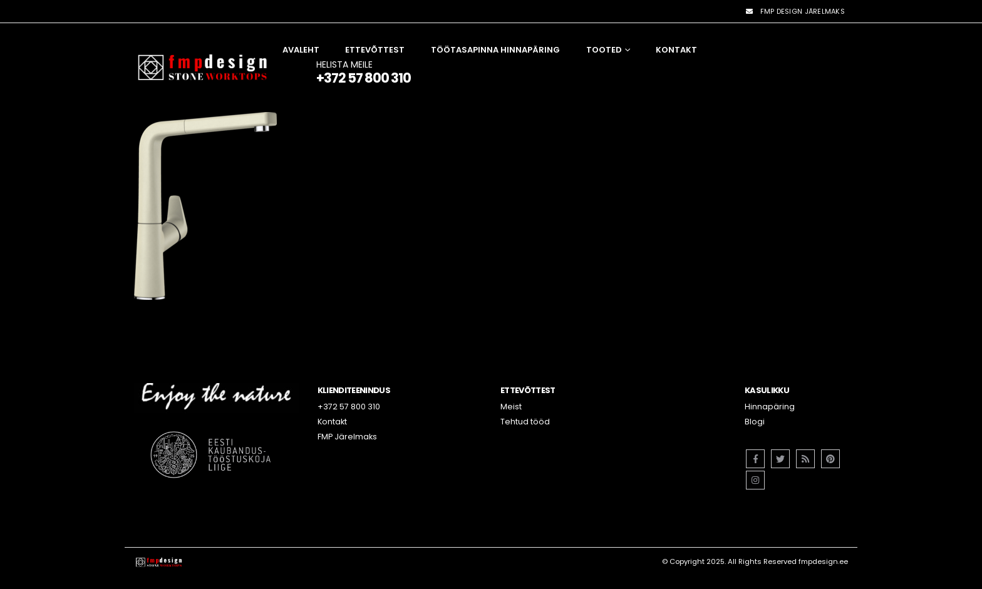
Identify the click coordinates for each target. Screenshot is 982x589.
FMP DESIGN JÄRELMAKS (794, 11)
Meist (511, 406)
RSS (805, 458)
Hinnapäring (770, 406)
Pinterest (830, 458)
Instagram (755, 480)
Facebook (755, 458)
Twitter (780, 458)
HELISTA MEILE (363, 71)
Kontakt (676, 50)
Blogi (755, 421)
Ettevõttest (375, 50)
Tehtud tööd (525, 421)
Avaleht (300, 50)
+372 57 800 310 (349, 406)
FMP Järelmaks (347, 436)
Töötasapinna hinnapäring (495, 50)
